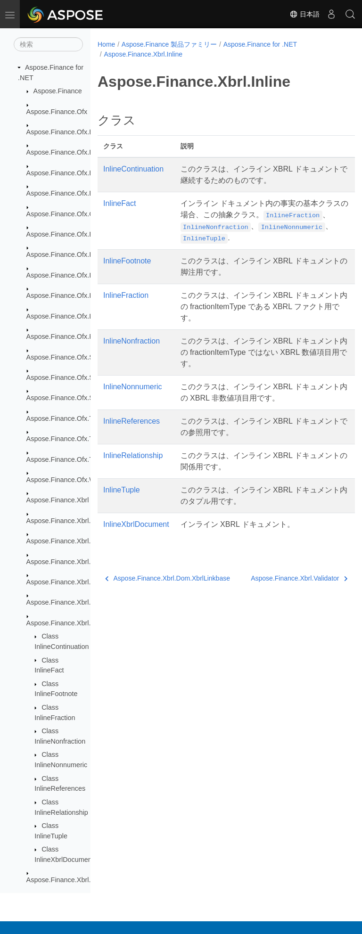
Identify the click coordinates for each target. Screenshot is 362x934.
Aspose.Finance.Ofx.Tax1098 (70, 418)
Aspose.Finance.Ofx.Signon (68, 377)
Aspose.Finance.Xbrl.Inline (66, 623)
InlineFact (119, 203)
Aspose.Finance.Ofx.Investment (74, 295)
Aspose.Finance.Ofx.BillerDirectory (79, 173)
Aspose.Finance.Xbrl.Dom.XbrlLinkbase (86, 602)
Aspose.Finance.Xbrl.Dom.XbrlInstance (85, 582)
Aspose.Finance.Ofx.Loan (65, 316)
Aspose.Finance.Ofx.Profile (67, 336)
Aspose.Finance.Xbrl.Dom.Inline (74, 561)
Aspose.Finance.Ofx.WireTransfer (77, 479)
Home (106, 44)
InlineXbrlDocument (136, 524)
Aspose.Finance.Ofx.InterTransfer (77, 275)
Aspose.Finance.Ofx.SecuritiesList (78, 357)
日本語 (304, 14)
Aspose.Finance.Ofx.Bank (65, 132)
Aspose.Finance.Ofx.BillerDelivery (77, 152)
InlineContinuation (133, 169)
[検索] (48, 44)
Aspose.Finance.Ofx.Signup (68, 397)
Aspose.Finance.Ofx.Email (66, 234)
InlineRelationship (133, 455)
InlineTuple (121, 490)
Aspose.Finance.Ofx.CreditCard (74, 214)
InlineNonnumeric (132, 387)
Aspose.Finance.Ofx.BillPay (68, 193)
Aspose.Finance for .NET (260, 44)
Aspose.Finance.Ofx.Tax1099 (70, 438)
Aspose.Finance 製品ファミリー (169, 44)
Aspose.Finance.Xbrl (57, 500)
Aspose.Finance (57, 91)
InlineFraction (125, 295)
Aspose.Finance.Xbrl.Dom (65, 520)
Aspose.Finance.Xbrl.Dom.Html (73, 541)
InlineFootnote (127, 261)
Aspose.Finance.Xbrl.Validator (71, 880)
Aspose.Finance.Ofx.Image (67, 254)
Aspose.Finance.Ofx (57, 111)
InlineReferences (131, 421)
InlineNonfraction (131, 341)
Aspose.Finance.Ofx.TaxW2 (68, 459)
